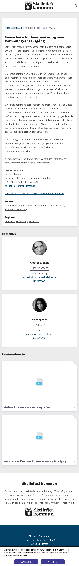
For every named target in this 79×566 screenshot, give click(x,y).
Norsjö (24, 221)
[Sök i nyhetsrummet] (76, 6)
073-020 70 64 (40, 337)
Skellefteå (34, 221)
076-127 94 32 (40, 281)
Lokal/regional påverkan (24, 205)
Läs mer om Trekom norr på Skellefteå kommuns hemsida (34, 193)
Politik (8, 205)
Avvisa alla (26, 562)
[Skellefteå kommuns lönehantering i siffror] (39, 382)
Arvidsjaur (10, 221)
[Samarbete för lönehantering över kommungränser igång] (39, 436)
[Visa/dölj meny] (4, 6)
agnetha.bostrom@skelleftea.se (39, 277)
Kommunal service (47, 205)
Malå (18, 221)
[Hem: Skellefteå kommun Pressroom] (39, 6)
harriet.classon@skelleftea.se (20, 185)
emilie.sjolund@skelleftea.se (39, 334)
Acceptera (52, 562)
